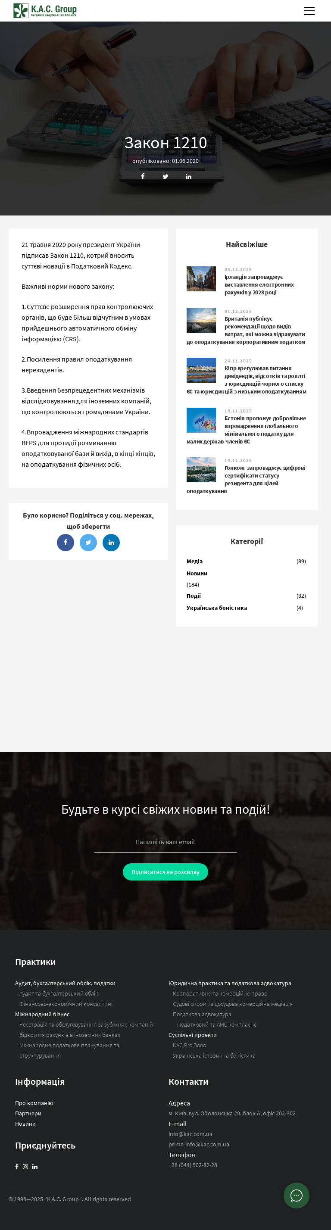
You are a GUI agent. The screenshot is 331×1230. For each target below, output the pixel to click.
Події (194, 595)
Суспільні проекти (193, 1035)
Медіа (195, 561)
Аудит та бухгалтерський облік (58, 993)
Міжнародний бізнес (42, 1014)
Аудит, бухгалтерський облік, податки (65, 983)
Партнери (28, 1113)
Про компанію (34, 1103)
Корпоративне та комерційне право (220, 993)
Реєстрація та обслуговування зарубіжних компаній (86, 1024)
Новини (197, 573)
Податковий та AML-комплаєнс (216, 1024)
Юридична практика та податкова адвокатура (230, 983)
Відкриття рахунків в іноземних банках (69, 1035)
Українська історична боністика (214, 1055)
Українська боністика (217, 608)
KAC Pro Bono (189, 1045)
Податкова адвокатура (202, 1014)
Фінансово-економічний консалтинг (66, 1004)
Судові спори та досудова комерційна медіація (233, 1004)
